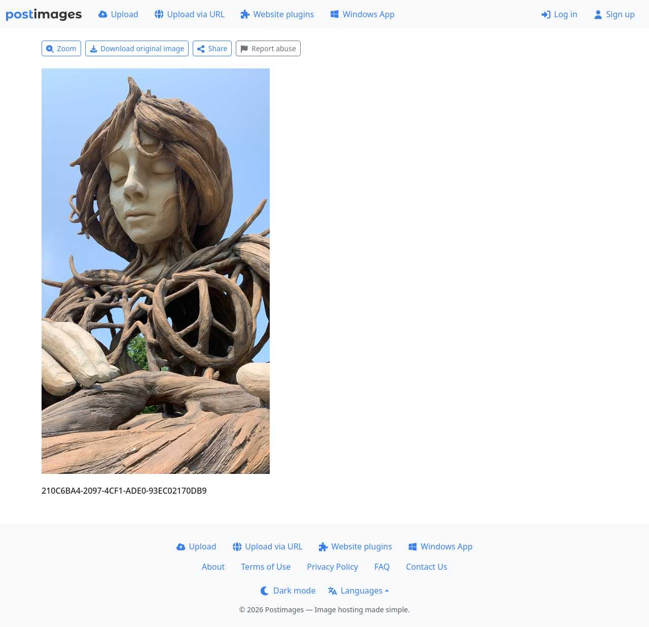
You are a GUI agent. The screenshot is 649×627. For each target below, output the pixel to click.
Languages (355, 590)
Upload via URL (190, 14)
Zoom (61, 48)
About (213, 566)
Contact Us (426, 566)
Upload (118, 14)
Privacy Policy (332, 566)
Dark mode (288, 590)
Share (212, 48)
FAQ (381, 566)
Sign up (614, 14)
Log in (560, 14)
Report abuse (268, 48)
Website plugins (277, 14)
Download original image (137, 48)
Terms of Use (266, 566)
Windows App (362, 14)
